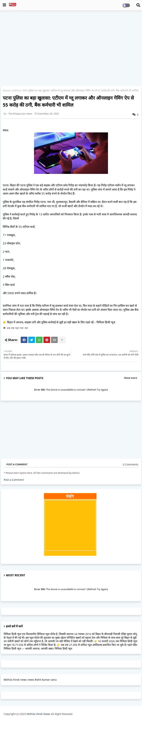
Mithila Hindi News (38, 714)
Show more (130, 378)
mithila (16, 90)
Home (6, 90)
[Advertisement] (71, 40)
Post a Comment (14, 479)
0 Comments (130, 464)
